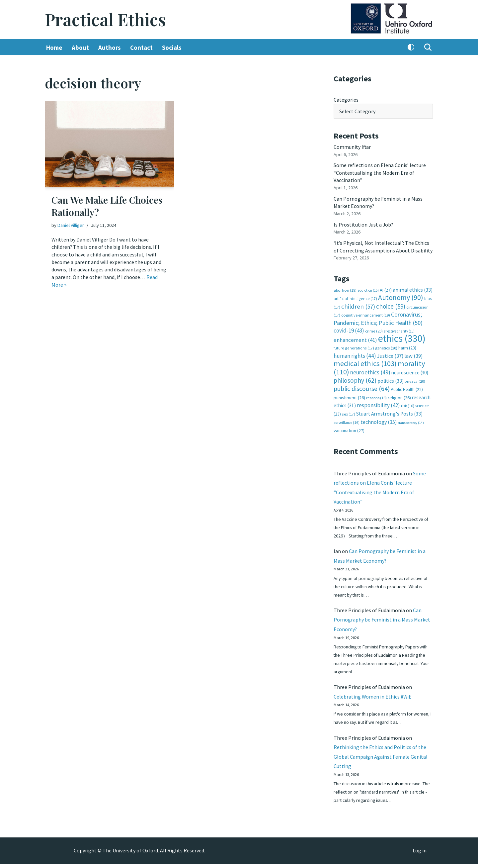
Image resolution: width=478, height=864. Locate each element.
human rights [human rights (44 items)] (355, 353)
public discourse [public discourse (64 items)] (362, 386)
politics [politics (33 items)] (390, 378)
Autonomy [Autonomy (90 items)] (400, 295)
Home (54, 47)
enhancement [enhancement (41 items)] (355, 337)
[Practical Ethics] (105, 20)
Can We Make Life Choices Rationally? (106, 206)
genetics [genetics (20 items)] (386, 345)
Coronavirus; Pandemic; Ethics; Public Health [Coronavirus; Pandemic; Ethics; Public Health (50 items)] (378, 317)
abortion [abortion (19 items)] (345, 288)
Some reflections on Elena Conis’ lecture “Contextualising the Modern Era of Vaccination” (380, 172)
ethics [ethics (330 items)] (402, 336)
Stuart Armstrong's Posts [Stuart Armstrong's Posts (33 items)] (389, 411)
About (80, 47)
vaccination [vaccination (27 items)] (349, 428)
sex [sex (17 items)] (348, 411)
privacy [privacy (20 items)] (415, 378)
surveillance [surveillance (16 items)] (346, 419)
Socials (172, 47)
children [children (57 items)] (358, 305)
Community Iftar (352, 146)
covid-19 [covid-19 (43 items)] (349, 328)
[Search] (428, 47)
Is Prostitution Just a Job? (364, 223)
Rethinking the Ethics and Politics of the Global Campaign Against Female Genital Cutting (381, 756)
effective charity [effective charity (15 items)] (399, 329)
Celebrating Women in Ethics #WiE (373, 695)
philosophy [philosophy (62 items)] (355, 378)
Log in (420, 851)
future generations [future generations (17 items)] (354, 345)
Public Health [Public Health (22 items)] (407, 387)
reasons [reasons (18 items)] (376, 395)
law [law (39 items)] (413, 353)
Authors (109, 47)
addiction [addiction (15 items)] (368, 288)
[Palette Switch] (411, 47)
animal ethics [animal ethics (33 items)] (413, 288)
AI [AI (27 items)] (386, 288)
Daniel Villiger (70, 225)
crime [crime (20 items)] (374, 329)
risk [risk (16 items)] (407, 403)
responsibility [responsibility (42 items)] (378, 402)
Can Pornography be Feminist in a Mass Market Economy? (382, 618)
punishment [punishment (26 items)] (349, 395)
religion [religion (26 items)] (399, 395)
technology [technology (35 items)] (378, 419)
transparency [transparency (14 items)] (411, 420)
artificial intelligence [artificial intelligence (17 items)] (355, 296)
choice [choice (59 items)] (390, 305)
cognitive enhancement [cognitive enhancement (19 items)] (365, 313)
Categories (346, 99)
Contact (141, 47)
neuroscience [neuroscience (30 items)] (409, 370)
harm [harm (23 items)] (407, 346)
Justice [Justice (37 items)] (390, 353)
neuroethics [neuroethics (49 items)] (370, 370)
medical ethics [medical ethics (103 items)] (365, 361)
